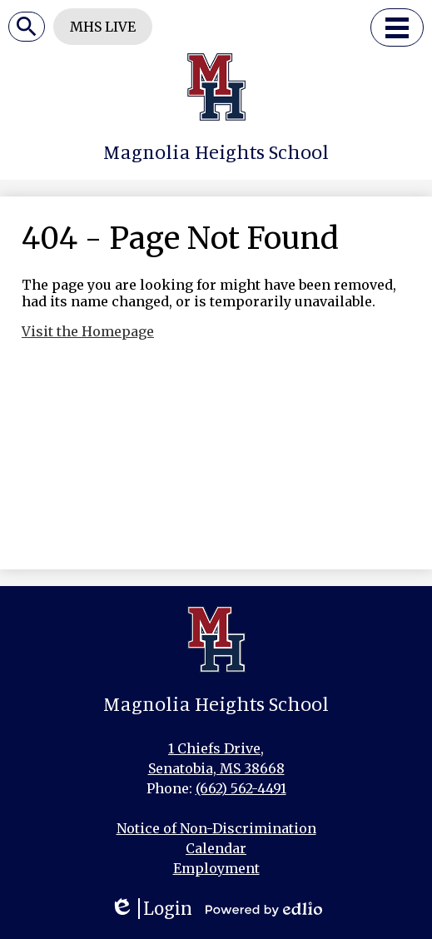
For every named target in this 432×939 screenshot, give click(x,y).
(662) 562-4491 (241, 788)
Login (151, 908)
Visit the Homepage (88, 331)
